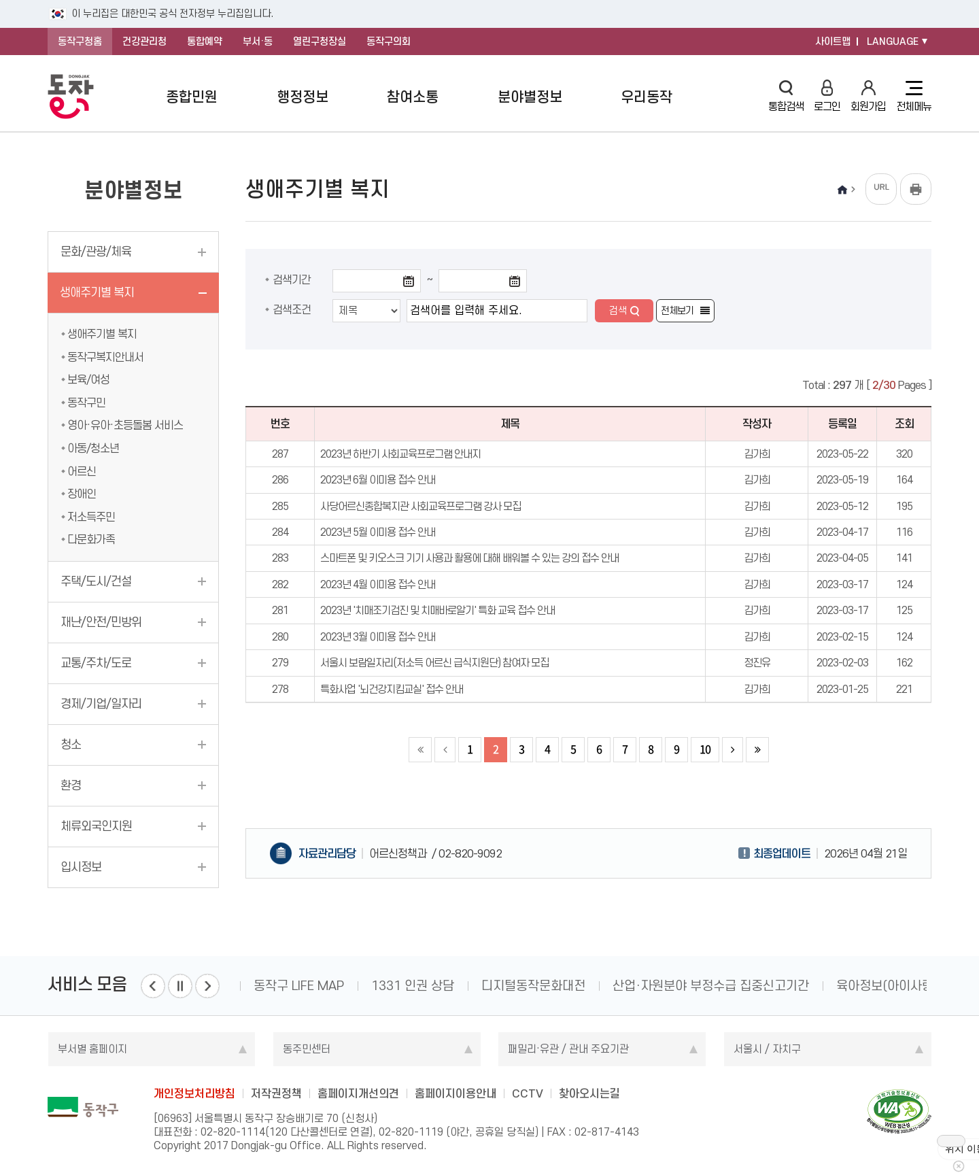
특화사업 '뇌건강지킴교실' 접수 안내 (391, 689)
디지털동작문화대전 (533, 985)
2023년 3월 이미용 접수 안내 (377, 636)
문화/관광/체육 (96, 251)
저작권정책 (276, 1093)
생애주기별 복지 (97, 292)
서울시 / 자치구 (767, 1048)
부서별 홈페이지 (92, 1048)
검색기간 (292, 279)
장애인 (81, 493)
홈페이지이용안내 (455, 1093)
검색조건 (292, 309)
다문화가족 (91, 539)
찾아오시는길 (589, 1093)
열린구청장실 (319, 41)
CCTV (527, 1093)
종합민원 (192, 96)
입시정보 (81, 867)
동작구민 (86, 402)
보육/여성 (88, 379)
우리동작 (646, 96)
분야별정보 (530, 96)
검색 (618, 311)
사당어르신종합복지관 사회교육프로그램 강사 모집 (420, 506)
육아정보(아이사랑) (887, 985)
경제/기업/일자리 (101, 703)
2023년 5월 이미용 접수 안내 (377, 532)
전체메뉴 (913, 97)
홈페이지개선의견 (358, 1093)
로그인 (827, 96)
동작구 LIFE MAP (299, 985)
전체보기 (677, 311)
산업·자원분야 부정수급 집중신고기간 (711, 985)
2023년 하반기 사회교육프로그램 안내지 (400, 453)
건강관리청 (144, 41)
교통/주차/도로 (96, 663)
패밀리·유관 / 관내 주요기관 (568, 1048)
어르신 (81, 471)
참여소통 (413, 96)
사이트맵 (833, 41)
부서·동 (258, 41)
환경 (71, 785)
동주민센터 (306, 1048)
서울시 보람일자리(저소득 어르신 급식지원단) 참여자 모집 (434, 662)
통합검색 (786, 96)
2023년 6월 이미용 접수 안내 (377, 479)
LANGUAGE (892, 41)
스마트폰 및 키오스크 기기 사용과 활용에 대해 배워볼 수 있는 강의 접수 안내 (469, 557)
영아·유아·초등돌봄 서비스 (125, 425)
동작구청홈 (80, 41)
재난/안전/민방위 (101, 622)
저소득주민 (91, 517)
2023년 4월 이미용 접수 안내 (377, 584)
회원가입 (868, 96)
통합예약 (204, 41)
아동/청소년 (93, 448)
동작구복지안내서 (105, 357)
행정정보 (302, 96)
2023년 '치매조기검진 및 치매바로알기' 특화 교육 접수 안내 (437, 610)
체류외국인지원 (96, 826)
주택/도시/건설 (96, 581)
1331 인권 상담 (412, 985)
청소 (71, 744)
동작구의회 (388, 41)
